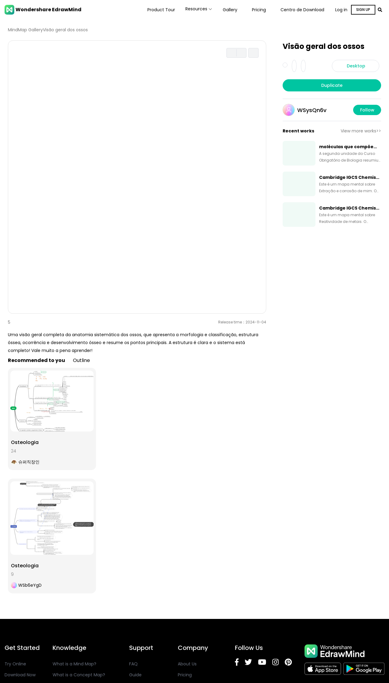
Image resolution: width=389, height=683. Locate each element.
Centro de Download (302, 10)
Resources (194, 10)
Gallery (230, 10)
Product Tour (153, 10)
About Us (187, 664)
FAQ (133, 664)
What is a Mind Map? (74, 664)
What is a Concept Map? (79, 675)
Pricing (259, 10)
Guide (135, 675)
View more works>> (361, 131)
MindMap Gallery (25, 30)
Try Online (15, 664)
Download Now (20, 675)
